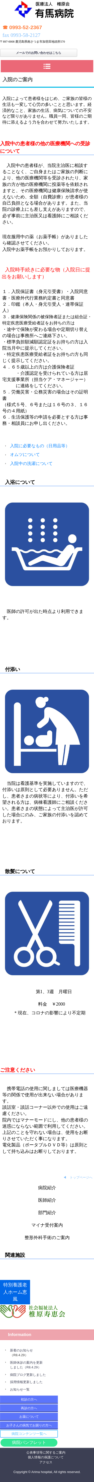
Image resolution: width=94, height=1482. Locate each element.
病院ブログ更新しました (28, 1375)
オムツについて (25, 454)
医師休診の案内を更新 (26, 1362)
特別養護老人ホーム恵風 (15, 1292)
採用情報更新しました (26, 1382)
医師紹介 (47, 1200)
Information (19, 1334)
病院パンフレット (29, 1442)
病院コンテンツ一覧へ (29, 1434)
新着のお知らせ (21, 1350)
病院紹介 (47, 1187)
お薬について (29, 1416)
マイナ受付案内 (47, 1225)
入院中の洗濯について (31, 463)
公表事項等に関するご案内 (45, 1452)
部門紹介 (47, 1212)
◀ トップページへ (77, 1177)
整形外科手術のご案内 (47, 1237)
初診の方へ (29, 1399)
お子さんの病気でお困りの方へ (29, 1425)
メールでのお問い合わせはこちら (38, 53)
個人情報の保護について (46, 1457)
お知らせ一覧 (20, 1389)
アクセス (45, 1462)
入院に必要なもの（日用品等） (40, 446)
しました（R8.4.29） (25, 1367)
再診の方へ (29, 1408)
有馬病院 (47, 11)
